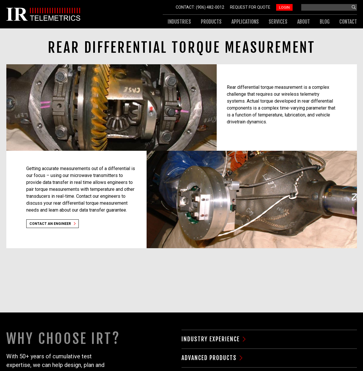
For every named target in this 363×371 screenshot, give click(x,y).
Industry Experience (211, 339)
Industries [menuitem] (179, 21)
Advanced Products (209, 357)
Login (284, 7)
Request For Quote (250, 7)
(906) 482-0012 (210, 7)
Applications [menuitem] (245, 21)
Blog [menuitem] (325, 21)
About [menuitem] (303, 21)
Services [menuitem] (278, 21)
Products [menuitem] (211, 21)
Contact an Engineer (50, 224)
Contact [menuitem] (348, 21)
